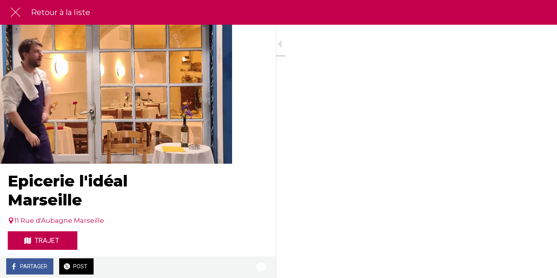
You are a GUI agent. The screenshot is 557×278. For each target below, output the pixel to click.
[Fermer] (15, 12)
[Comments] (216, 267)
